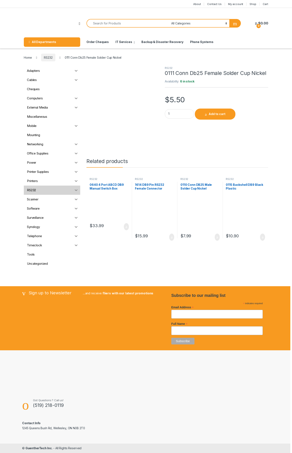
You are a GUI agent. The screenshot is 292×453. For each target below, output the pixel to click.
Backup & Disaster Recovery (162, 42)
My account (235, 4)
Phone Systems (201, 42)
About (197, 4)
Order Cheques (97, 42)
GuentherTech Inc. (39, 448)
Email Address (182, 307)
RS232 (48, 57)
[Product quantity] (179, 114)
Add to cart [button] (126, 226)
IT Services (124, 42)
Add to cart (217, 114)
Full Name (179, 324)
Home (28, 57)
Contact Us (214, 4)
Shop (253, 4)
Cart (265, 4)
